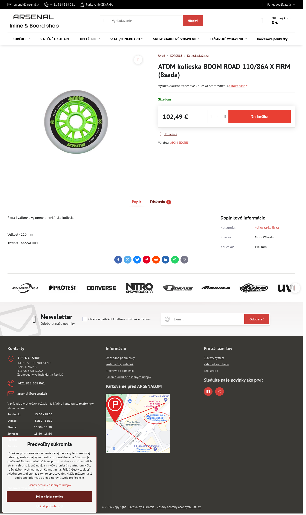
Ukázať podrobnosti (50, 506)
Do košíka (259, 116)
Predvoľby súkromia (142, 507)
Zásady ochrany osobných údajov (179, 507)
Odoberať (256, 319)
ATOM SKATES (179, 143)
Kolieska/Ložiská (266, 227)
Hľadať (193, 20)
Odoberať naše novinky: (58, 323)
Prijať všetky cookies (49, 496)
